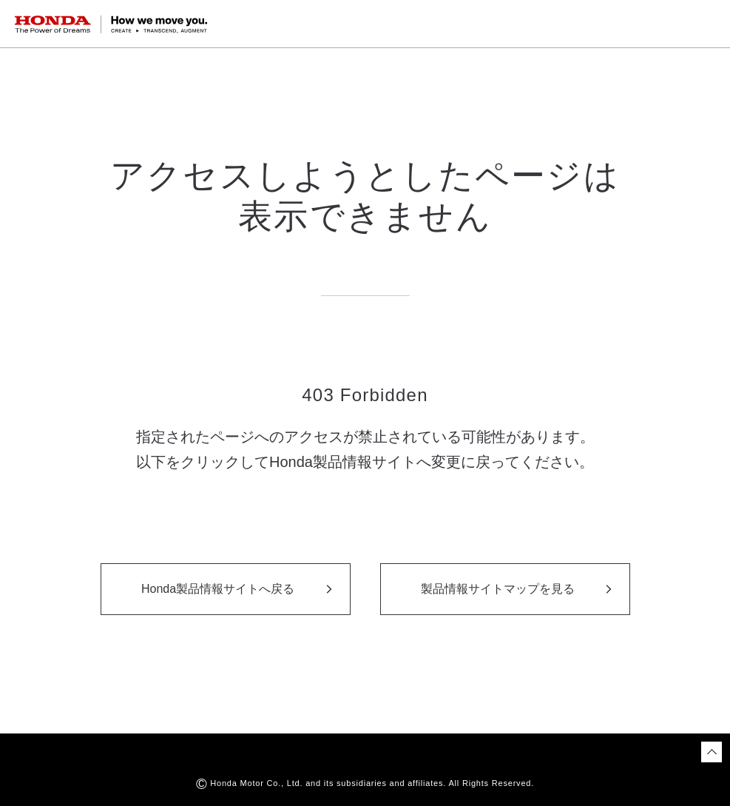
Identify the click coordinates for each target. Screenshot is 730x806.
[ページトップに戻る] (711, 752)
